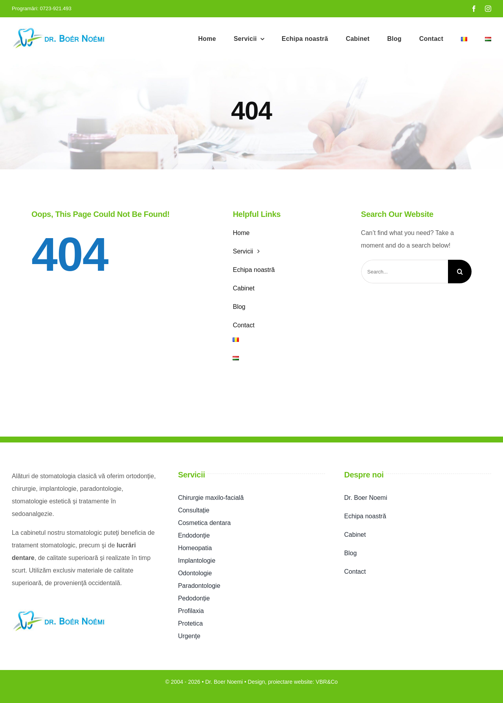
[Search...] (404, 271)
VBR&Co (327, 682)
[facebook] (474, 9)
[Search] (460, 271)
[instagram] (488, 9)
